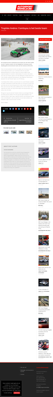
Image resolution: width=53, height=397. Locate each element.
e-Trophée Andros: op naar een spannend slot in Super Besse (14, 137)
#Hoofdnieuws (8, 22)
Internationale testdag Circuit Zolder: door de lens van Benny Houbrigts (44, 56)
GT (42, 163)
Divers (43, 60)
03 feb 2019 (3, 30)
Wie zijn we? (23, 367)
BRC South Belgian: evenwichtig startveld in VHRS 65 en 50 (44, 309)
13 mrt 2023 (40, 336)
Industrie (43, 15)
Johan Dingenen (8, 149)
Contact (22, 374)
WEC (43, 335)
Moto (48, 15)
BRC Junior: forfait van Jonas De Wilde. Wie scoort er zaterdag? (45, 202)
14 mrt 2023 (40, 206)
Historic (34, 15)
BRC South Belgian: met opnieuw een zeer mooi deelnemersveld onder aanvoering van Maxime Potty (44, 225)
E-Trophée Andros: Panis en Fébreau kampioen (6, 136)
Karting (44, 100)
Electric (15, 15)
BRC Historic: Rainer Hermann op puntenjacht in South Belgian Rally (45, 119)
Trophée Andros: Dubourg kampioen (21, 136)
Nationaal (44, 271)
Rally (20, 15)
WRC (5, 15)
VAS (38, 15)
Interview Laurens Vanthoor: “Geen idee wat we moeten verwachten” (44, 353)
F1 (2, 15)
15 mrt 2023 (40, 81)
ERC (47, 250)
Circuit (9, 15)
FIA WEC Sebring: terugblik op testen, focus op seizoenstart (45, 331)
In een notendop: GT (43, 289)
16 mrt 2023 (40, 61)
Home (2, 22)
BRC (39, 122)
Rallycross (27, 15)
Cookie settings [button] (8, 392)
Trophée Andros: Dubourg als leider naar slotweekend (28, 136)
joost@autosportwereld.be (42, 387)
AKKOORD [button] (16, 392)
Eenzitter (44, 183)
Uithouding (41, 272)
